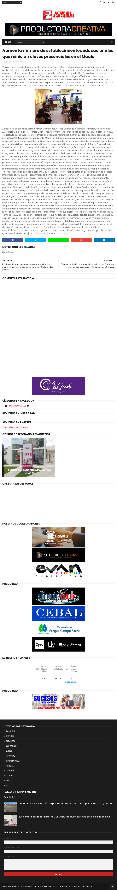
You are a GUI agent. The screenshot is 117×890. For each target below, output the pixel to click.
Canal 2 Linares (17, 406)
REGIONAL (10, 775)
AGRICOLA (10, 731)
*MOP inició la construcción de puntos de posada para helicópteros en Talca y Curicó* (66, 803)
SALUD (8, 780)
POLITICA (10, 770)
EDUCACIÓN (20, 61)
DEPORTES (10, 741)
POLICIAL (9, 766)
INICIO (8, 42)
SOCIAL (9, 785)
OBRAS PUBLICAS (13, 761)
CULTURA (10, 736)
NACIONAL (10, 756)
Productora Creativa (81, 886)
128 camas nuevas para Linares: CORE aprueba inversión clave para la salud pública (64, 816)
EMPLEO (9, 751)
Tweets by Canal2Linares (15, 427)
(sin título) (9, 797)
